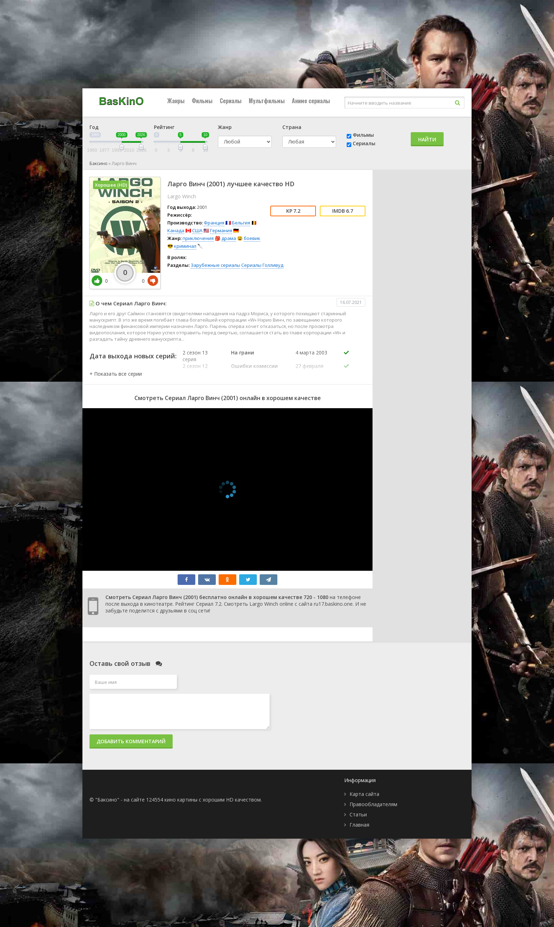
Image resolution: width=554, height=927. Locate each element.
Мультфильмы (267, 100)
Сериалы (231, 100)
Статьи (358, 814)
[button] (116, 373)
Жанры (176, 100)
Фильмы (202, 100)
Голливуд (272, 265)
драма (228, 238)
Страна (291, 127)
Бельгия (241, 222)
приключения (198, 238)
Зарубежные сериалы (215, 265)
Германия (221, 230)
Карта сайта (364, 794)
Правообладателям (373, 804)
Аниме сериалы (311, 100)
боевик (252, 238)
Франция (214, 222)
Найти (427, 139)
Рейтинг (164, 127)
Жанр (225, 127)
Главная (359, 824)
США (197, 230)
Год (94, 127)
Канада (175, 230)
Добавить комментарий (131, 741)
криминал (185, 246)
